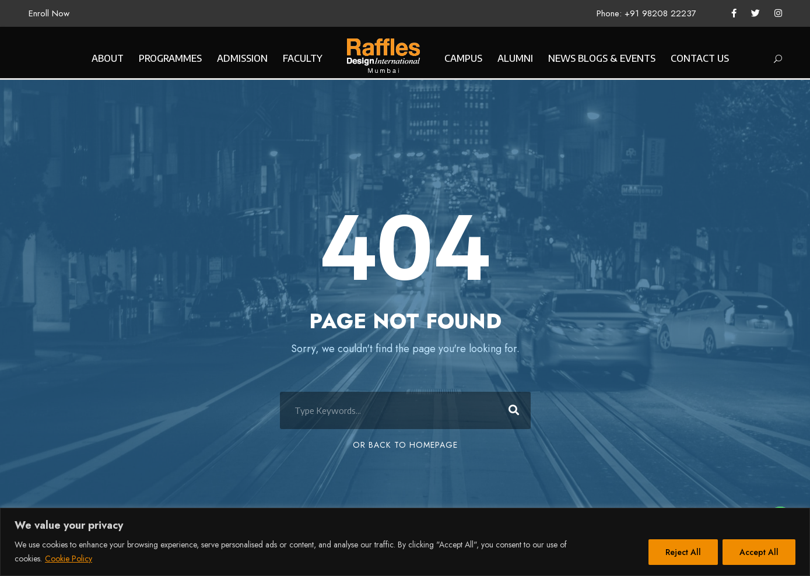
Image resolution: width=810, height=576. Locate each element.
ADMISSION (242, 58)
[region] (405, 542)
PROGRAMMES (170, 58)
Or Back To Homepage (405, 445)
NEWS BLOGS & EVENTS (601, 58)
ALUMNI (515, 58)
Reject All (683, 552)
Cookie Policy (68, 558)
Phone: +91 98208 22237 (646, 13)
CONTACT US (700, 58)
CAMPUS (463, 58)
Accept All (759, 552)
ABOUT (108, 58)
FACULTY (302, 58)
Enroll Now (49, 13)
